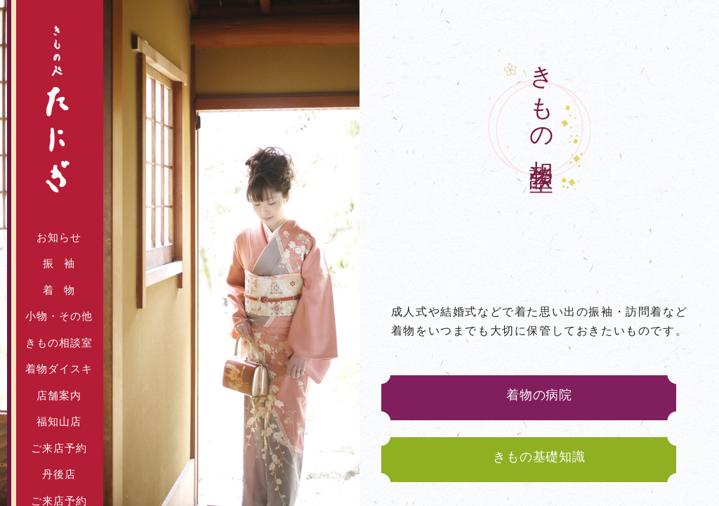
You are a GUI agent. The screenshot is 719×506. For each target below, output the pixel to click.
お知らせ (59, 237)
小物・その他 (59, 316)
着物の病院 (539, 397)
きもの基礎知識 (539, 456)
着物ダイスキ (59, 369)
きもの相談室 (59, 343)
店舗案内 (59, 395)
